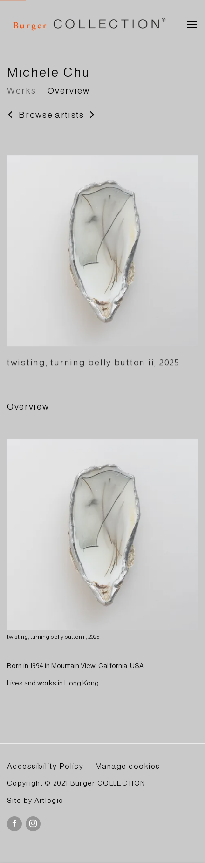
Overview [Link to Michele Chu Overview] (68, 91)
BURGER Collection (88, 25)
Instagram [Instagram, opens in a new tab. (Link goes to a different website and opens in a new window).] (33, 823)
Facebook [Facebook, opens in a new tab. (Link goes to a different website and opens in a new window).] (14, 823)
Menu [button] (191, 25)
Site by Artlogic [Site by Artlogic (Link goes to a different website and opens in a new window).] (35, 800)
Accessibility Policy (45, 766)
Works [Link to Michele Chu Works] (21, 91)
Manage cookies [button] (127, 766)
